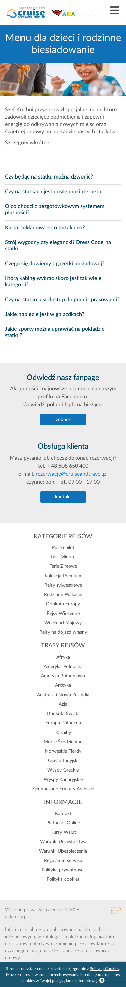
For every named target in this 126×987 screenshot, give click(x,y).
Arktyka (63, 685)
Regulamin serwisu (63, 860)
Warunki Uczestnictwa (63, 841)
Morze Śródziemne (63, 742)
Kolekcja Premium (63, 576)
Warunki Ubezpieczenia (63, 851)
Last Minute (63, 557)
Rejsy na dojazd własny (63, 632)
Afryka (63, 657)
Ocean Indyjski (63, 760)
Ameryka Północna (63, 666)
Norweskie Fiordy (63, 751)
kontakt (63, 497)
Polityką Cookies (104, 968)
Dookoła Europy (63, 604)
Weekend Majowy (63, 623)
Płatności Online (63, 823)
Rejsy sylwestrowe (63, 585)
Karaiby (63, 732)
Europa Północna (63, 723)
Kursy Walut (63, 832)
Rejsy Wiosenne (63, 613)
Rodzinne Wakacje (63, 594)
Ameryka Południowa (63, 676)
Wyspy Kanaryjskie (63, 779)
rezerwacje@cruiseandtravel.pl (72, 474)
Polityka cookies (63, 879)
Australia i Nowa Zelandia (63, 695)
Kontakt (63, 813)
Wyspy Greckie (63, 770)
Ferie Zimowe (63, 566)
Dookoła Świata (63, 713)
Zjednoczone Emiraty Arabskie (63, 789)
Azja (63, 704)
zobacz (63, 419)
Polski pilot (63, 547)
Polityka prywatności (63, 870)
